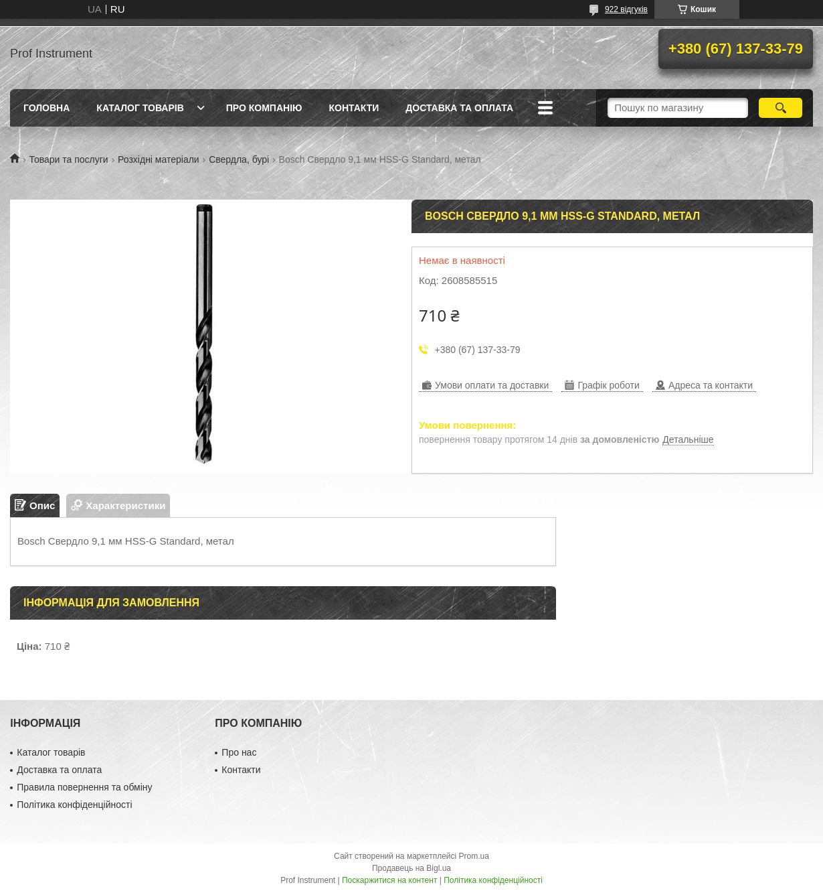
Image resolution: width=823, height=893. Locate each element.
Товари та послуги (68, 159)
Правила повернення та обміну (84, 787)
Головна (46, 107)
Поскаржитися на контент (389, 880)
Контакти (354, 107)
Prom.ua (474, 856)
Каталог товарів (139, 107)
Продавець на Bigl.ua (411, 868)
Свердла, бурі (239, 159)
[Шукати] (780, 108)
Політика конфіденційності (74, 804)
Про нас (238, 752)
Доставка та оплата (459, 107)
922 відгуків (626, 9)
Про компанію (264, 107)
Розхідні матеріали (158, 159)
